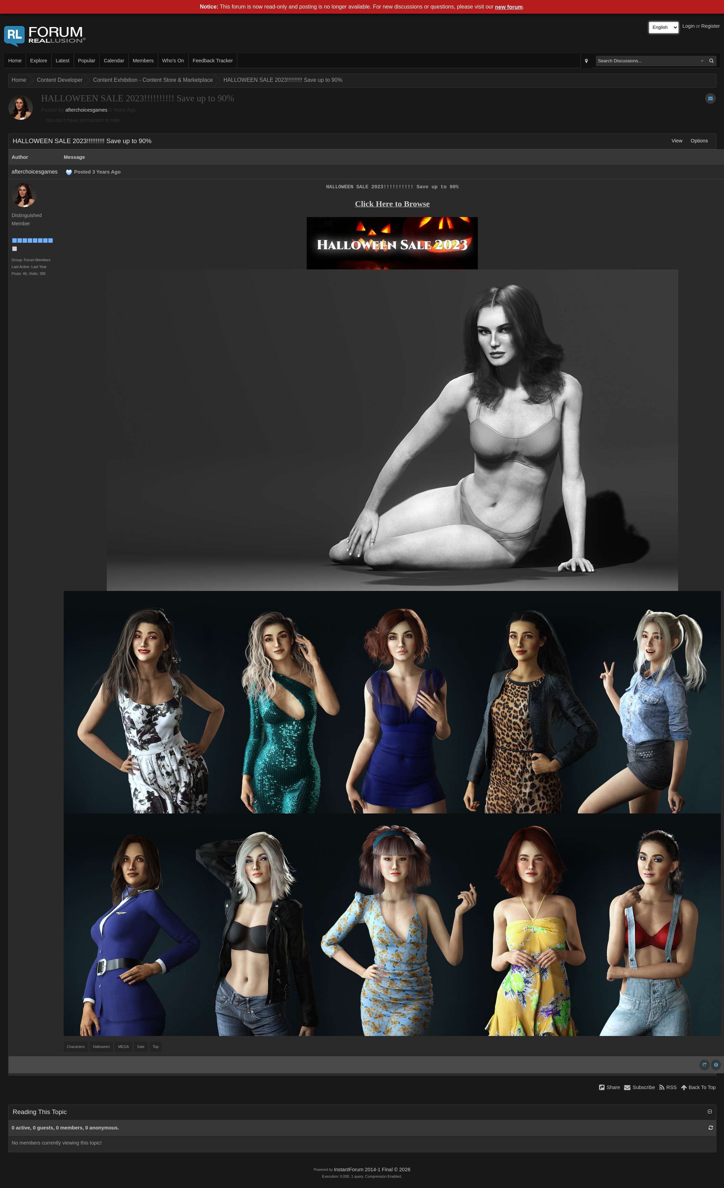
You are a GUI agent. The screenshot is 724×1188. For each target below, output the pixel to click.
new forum (509, 7)
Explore (38, 60)
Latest (63, 60)
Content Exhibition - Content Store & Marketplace (153, 80)
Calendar (114, 60)
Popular (87, 60)
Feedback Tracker (213, 60)
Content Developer (59, 80)
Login (689, 26)
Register (710, 26)
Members (143, 60)
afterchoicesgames (86, 110)
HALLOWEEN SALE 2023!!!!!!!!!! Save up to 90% (283, 80)
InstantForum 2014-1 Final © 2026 (372, 1169)
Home (15, 60)
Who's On (173, 60)
